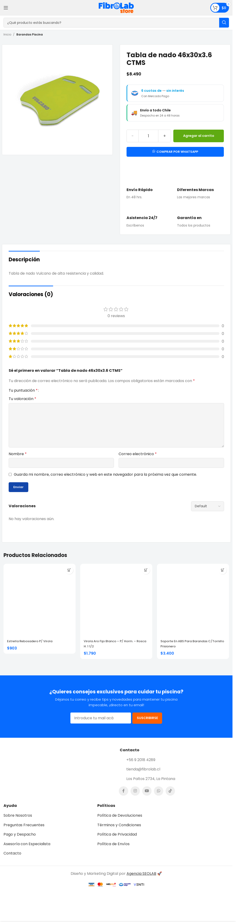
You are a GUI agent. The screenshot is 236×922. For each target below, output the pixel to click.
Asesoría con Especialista (27, 850)
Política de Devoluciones (119, 821)
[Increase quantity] (164, 136)
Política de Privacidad (117, 840)
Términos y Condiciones (119, 831)
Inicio (7, 34)
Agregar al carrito (198, 135)
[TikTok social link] (170, 797)
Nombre (18, 454)
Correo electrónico (138, 454)
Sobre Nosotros (18, 821)
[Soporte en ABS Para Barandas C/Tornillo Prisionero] (193, 600)
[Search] (116, 23)
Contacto (12, 859)
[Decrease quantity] (132, 136)
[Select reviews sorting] (207, 506)
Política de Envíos (113, 850)
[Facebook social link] (123, 797)
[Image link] (60, 777)
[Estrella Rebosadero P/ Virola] (40, 600)
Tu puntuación (23, 390)
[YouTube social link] (147, 797)
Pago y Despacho (20, 840)
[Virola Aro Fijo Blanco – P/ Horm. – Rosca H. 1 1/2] (116, 600)
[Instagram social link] (135, 797)
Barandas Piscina (29, 34)
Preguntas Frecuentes (24, 831)
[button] (69, 570)
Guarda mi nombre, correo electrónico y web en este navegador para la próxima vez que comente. (105, 474)
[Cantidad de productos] (148, 136)
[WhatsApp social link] (158, 797)
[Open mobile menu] (6, 7)
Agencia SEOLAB (141, 879)
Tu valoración (22, 398)
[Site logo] (116, 7)
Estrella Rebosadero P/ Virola (29, 641)
